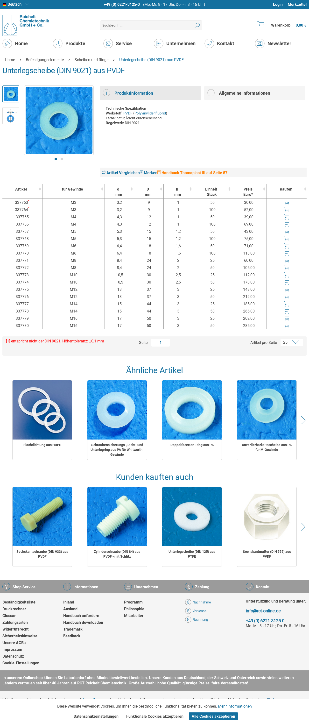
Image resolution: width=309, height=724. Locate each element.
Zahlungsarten (15, 622)
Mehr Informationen (235, 706)
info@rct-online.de (263, 610)
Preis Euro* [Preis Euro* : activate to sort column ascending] (248, 192)
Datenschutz (13, 656)
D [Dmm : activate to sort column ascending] (148, 192)
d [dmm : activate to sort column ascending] (118, 192)
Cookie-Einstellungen (20, 663)
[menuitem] (280, 4)
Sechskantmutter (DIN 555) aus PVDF (267, 554)
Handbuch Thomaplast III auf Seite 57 (192, 172)
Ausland (70, 609)
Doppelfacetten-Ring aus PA (192, 445)
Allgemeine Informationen (238, 92)
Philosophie (134, 609)
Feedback (71, 636)
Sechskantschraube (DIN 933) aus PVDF (42, 554)
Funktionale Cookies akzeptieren (154, 716)
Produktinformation (128, 92)
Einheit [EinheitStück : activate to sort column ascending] (211, 192)
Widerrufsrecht (15, 629)
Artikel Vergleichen (121, 172)
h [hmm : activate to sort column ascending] (177, 192)
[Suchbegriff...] (151, 25)
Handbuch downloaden (83, 622)
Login (278, 4)
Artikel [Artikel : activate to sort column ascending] (21, 189)
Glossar (9, 615)
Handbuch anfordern (81, 615)
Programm (133, 602)
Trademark (73, 629)
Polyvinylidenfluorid (150, 113)
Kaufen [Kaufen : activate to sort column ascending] (286, 189)
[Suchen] (197, 25)
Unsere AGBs (14, 642)
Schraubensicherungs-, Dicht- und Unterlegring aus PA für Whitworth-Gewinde (117, 449)
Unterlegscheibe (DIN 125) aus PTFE (192, 554)
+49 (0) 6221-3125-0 (122, 4)
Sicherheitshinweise (19, 636)
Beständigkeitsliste (18, 602)
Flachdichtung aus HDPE (42, 445)
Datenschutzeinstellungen (96, 716)
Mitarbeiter (133, 615)
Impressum (12, 649)
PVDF (127, 113)
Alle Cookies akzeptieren (213, 716)
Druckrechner (14, 609)
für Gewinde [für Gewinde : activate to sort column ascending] (72, 189)
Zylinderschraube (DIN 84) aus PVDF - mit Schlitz (117, 554)
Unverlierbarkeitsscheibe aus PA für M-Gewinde (267, 447)
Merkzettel (297, 4)
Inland (68, 602)
